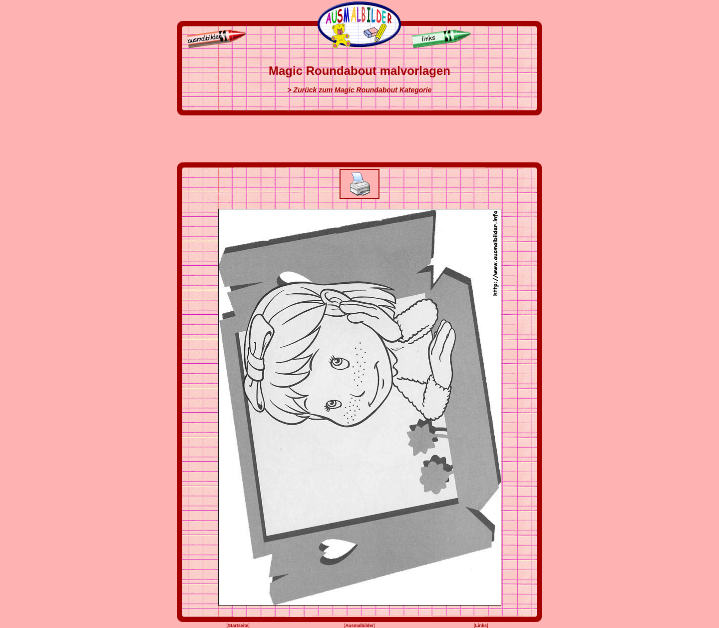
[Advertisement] (359, 138)
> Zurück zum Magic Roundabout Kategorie (360, 90)
